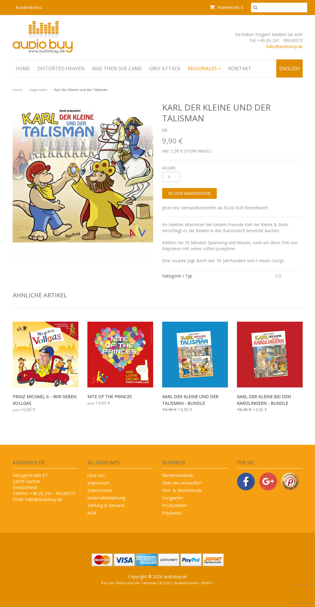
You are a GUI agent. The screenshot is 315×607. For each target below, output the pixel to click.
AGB (91, 513)
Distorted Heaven (61, 68)
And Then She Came (117, 68)
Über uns (96, 475)
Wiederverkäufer (178, 475)
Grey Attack (164, 68)
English (289, 68)
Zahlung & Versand (105, 505)
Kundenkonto (29, 7)
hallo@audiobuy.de (284, 46)
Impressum (98, 483)
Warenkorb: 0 (227, 7)
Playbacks (171, 513)
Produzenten (174, 505)
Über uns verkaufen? (182, 483)
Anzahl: (169, 168)
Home (23, 68)
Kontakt (239, 68)
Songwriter (172, 498)
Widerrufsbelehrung (106, 498)
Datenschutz (99, 490)
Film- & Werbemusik (181, 490)
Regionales (204, 68)
